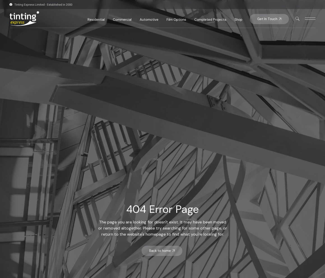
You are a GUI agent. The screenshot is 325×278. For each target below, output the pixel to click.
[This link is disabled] (297, 19)
